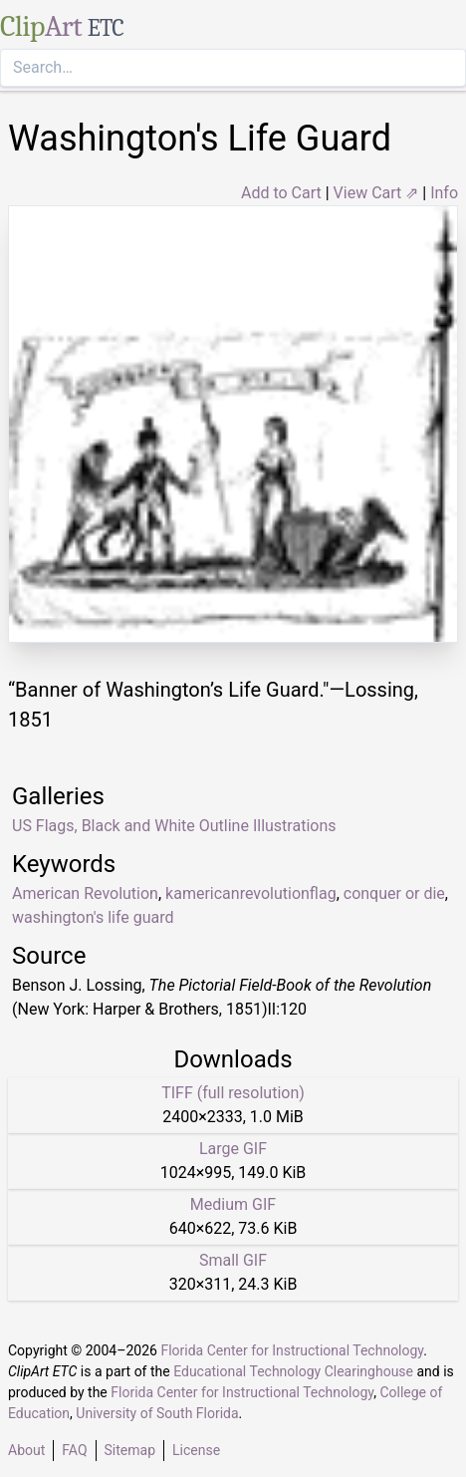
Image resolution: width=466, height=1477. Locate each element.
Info (444, 192)
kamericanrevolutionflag (251, 893)
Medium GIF (233, 1204)
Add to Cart (281, 192)
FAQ (74, 1450)
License (196, 1450)
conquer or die (394, 893)
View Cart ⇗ (376, 192)
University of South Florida (157, 1413)
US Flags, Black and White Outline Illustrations (174, 825)
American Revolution (85, 893)
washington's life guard (93, 917)
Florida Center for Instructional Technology (291, 1350)
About (26, 1450)
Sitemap (130, 1450)
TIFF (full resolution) (233, 1092)
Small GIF (233, 1260)
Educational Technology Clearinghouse (293, 1371)
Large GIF (233, 1148)
